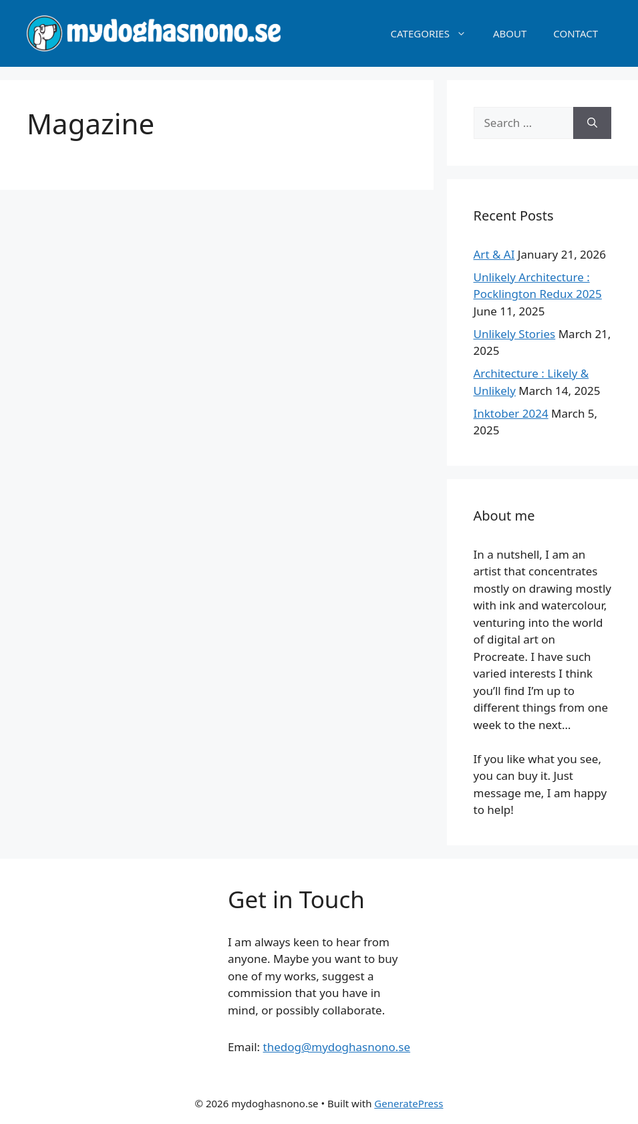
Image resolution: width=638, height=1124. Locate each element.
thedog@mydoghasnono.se (337, 1047)
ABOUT (509, 33)
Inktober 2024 (511, 413)
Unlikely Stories (515, 333)
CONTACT (575, 33)
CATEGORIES (435, 33)
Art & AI (494, 254)
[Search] (592, 123)
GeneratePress (408, 1103)
